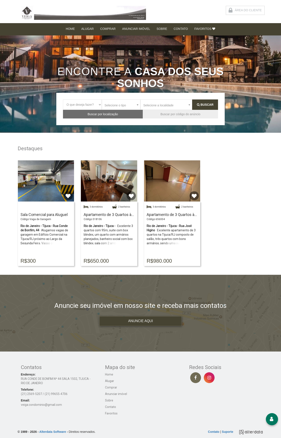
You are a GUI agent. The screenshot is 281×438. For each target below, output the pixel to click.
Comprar (111, 387)
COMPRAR (108, 28)
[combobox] (121, 104)
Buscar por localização (103, 114)
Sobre (109, 400)
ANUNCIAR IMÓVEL (136, 28)
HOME (70, 28)
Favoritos (111, 413)
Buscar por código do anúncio (180, 114)
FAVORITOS (204, 28)
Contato (110, 407)
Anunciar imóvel (116, 394)
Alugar (109, 381)
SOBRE (162, 28)
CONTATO (181, 28)
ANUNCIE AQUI (140, 321)
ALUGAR (87, 28)
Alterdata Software (52, 431)
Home (109, 374)
